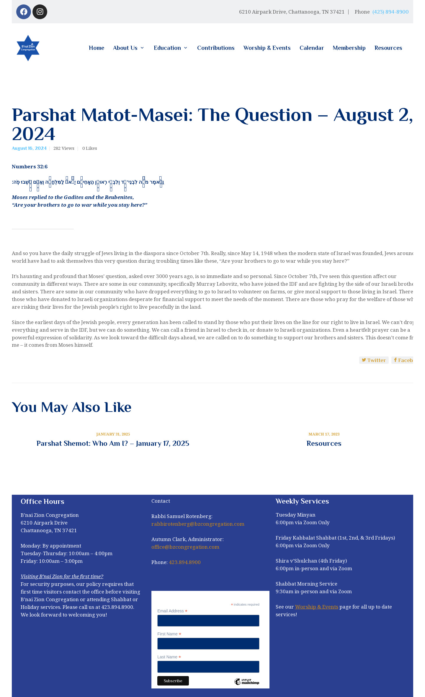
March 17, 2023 (323, 434)
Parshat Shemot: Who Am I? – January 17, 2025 (113, 443)
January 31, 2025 (113, 434)
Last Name (169, 657)
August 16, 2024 (29, 148)
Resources (324, 443)
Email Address (172, 611)
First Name (169, 634)
